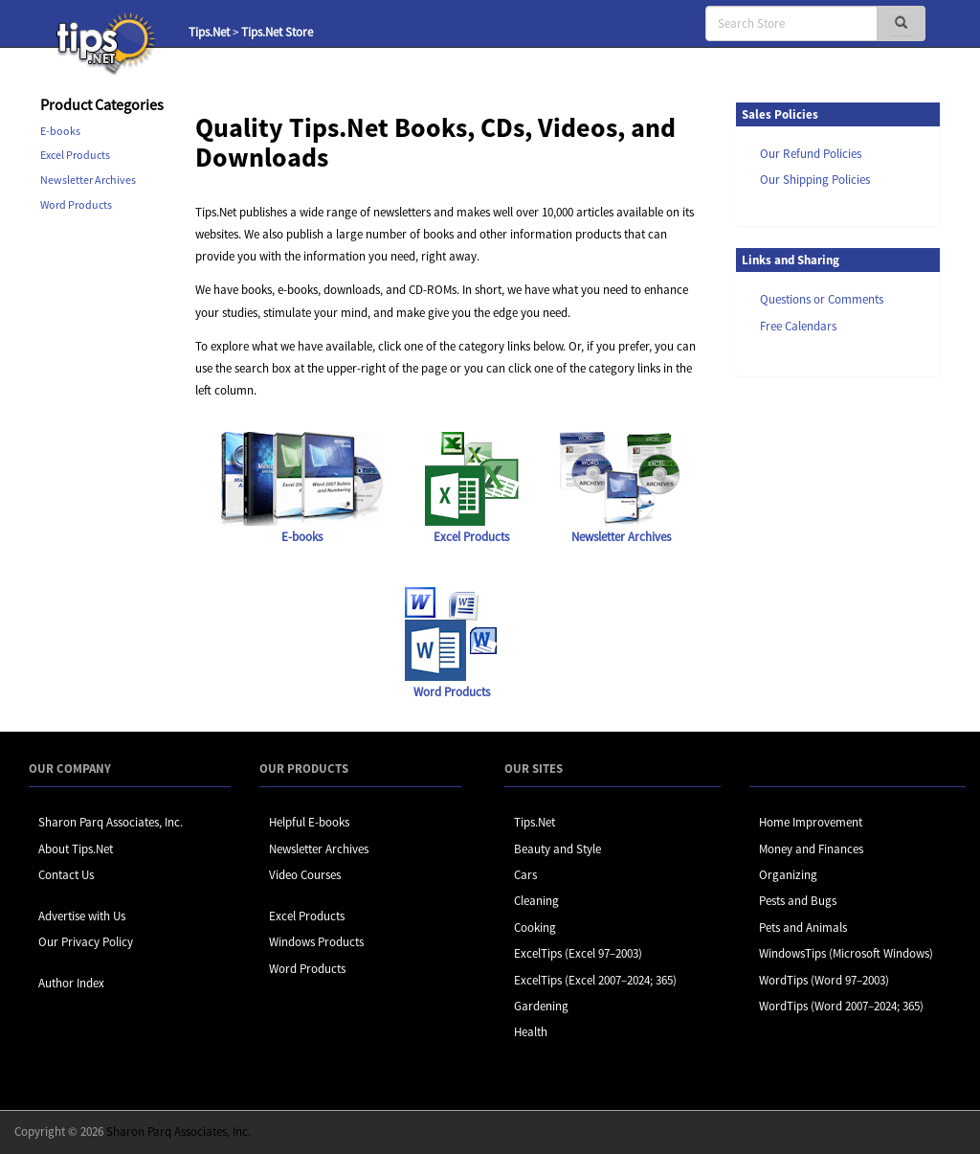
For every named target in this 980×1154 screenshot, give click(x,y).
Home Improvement (810, 822)
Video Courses (305, 875)
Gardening (541, 1006)
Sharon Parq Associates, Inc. (110, 822)
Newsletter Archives (88, 179)
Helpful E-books (309, 822)
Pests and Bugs (797, 901)
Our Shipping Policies (815, 179)
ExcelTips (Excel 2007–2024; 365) (595, 980)
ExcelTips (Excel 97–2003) (578, 953)
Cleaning (536, 901)
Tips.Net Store (277, 32)
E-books (60, 131)
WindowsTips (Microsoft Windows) (846, 953)
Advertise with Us (81, 916)
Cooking (535, 927)
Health (530, 1032)
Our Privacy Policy (85, 942)
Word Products (76, 204)
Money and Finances (811, 849)
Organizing (788, 875)
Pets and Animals (803, 927)
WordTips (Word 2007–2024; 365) (841, 1006)
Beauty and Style (557, 849)
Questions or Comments (821, 299)
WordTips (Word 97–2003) (824, 980)
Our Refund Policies (810, 154)
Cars (525, 875)
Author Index (71, 983)
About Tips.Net (75, 849)
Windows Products (316, 942)
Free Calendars (798, 326)
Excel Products (75, 154)
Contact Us (66, 875)
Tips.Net (209, 32)
